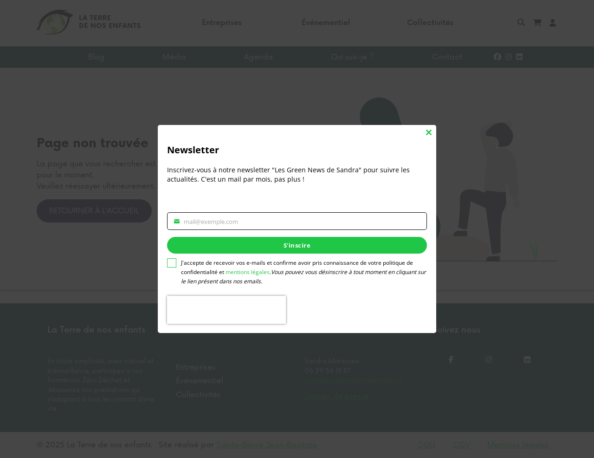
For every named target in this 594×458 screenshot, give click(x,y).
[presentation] (226, 310)
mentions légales (248, 272)
